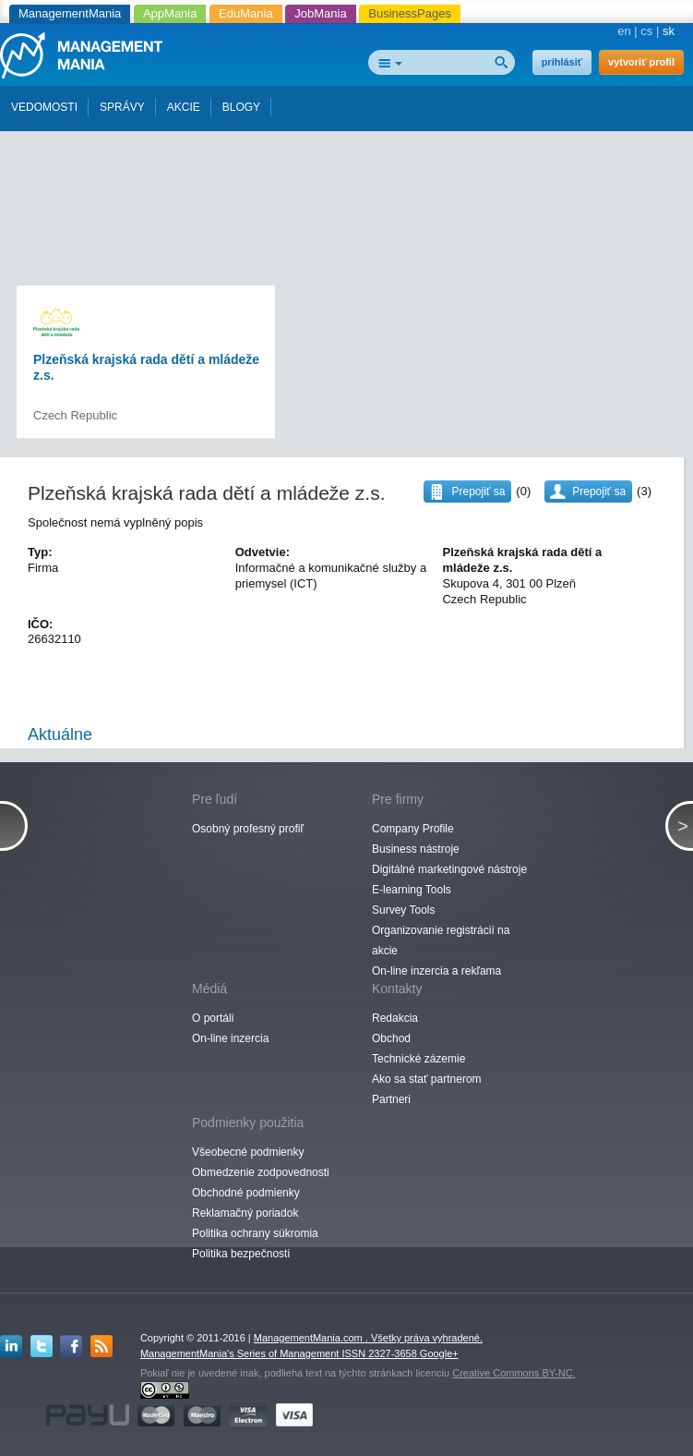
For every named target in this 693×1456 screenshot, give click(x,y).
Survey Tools (403, 910)
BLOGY (241, 107)
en (623, 31)
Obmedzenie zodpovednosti (260, 1172)
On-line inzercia (230, 1038)
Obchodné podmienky (246, 1192)
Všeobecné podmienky (248, 1152)
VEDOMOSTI (44, 107)
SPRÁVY (122, 107)
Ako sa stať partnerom (427, 1079)
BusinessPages (409, 13)
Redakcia (395, 1018)
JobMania (320, 13)
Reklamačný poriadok (245, 1213)
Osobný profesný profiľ (248, 828)
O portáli (212, 1018)
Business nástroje (416, 849)
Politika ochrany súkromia (255, 1233)
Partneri (391, 1099)
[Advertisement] (350, 164)
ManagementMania (69, 13)
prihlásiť (562, 61)
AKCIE (183, 107)
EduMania (246, 13)
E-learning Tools (411, 889)
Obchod (391, 1038)
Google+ (439, 1353)
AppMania (170, 13)
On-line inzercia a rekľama (436, 971)
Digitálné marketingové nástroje (449, 869)
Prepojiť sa (599, 491)
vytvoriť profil (641, 61)
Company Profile (413, 828)
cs (646, 31)
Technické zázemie (418, 1058)
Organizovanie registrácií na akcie (440, 940)
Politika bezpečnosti (241, 1253)
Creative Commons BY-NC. (513, 1372)
